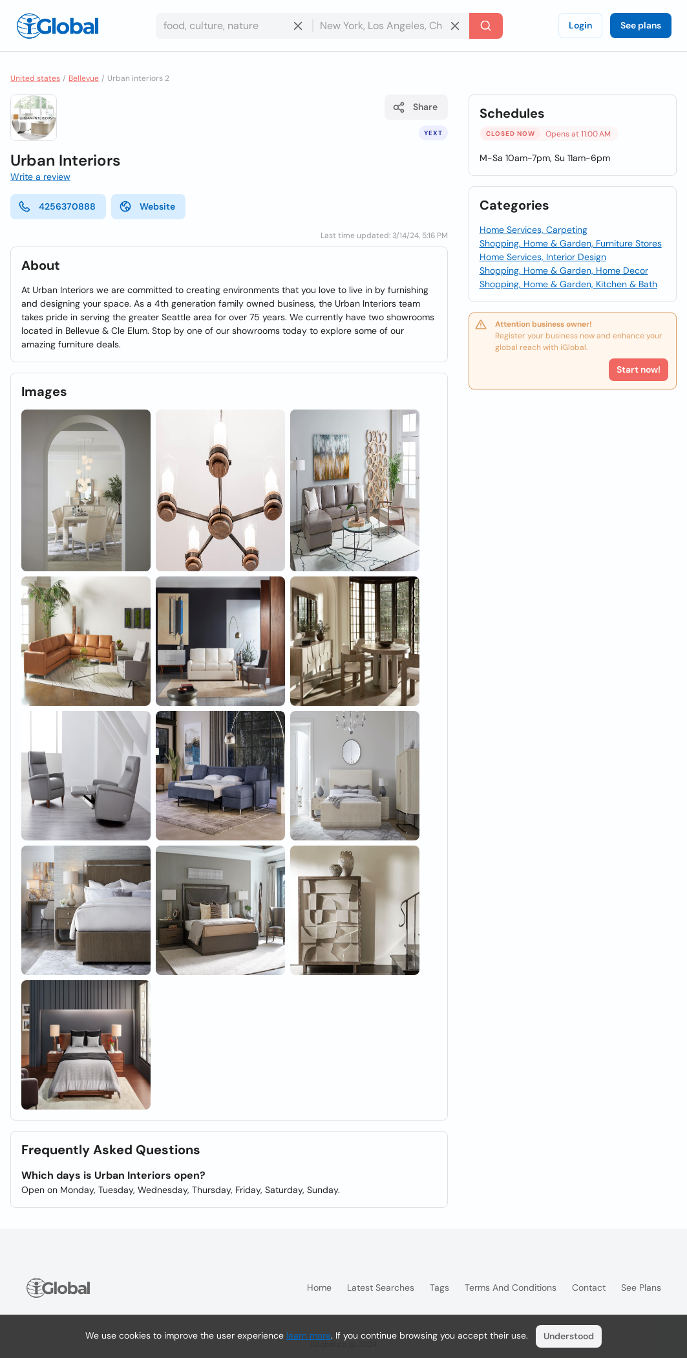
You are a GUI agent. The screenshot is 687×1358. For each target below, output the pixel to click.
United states (35, 78)
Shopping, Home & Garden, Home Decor (564, 270)
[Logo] (58, 26)
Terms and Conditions (510, 1287)
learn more (308, 1335)
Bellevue (84, 78)
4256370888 (57, 206)
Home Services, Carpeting (533, 229)
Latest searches (380, 1287)
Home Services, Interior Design (543, 257)
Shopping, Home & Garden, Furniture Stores (571, 243)
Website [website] (147, 206)
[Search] (486, 26)
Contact (589, 1287)
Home (319, 1287)
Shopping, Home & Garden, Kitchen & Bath (568, 284)
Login (580, 25)
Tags (439, 1287)
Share (415, 107)
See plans (640, 25)
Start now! (639, 369)
